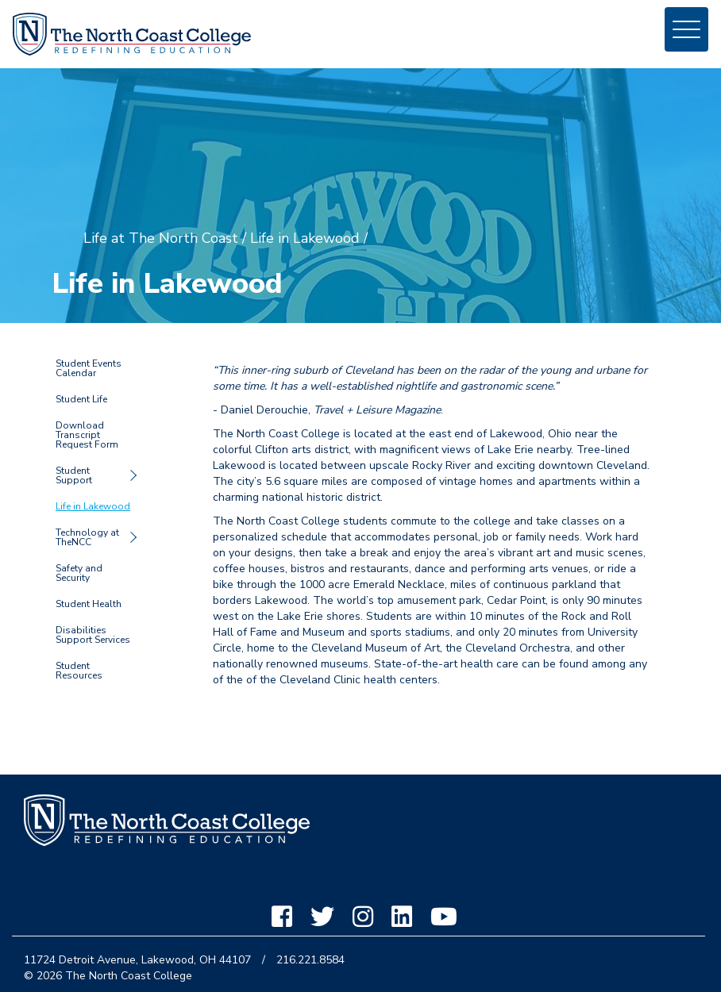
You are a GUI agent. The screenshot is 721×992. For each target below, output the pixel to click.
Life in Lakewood (93, 506)
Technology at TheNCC (87, 537)
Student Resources (79, 670)
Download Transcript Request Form (87, 435)
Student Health (88, 604)
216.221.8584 (310, 959)
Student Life (81, 399)
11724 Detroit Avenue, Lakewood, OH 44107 (137, 959)
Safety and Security (79, 573)
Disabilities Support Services (93, 635)
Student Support (74, 475)
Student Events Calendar (88, 368)
